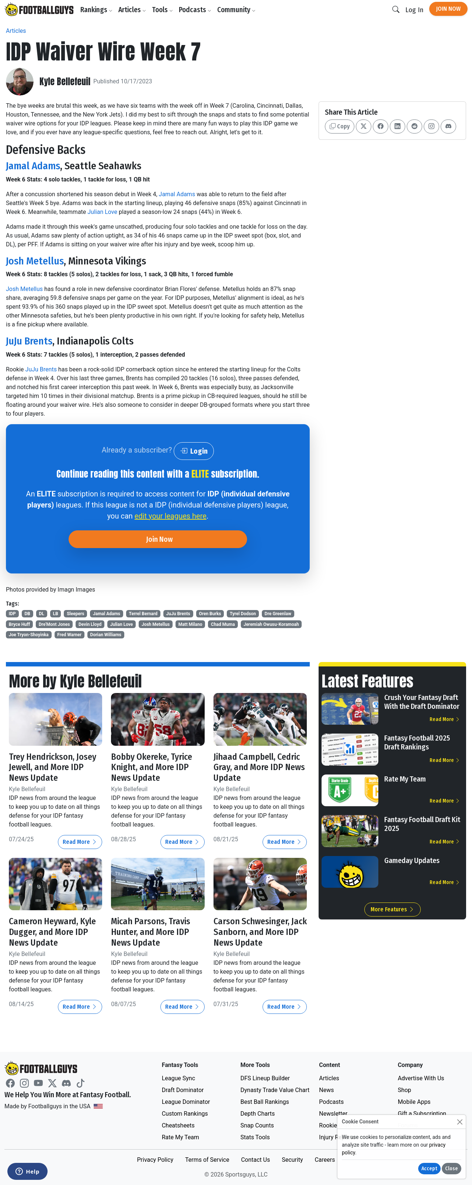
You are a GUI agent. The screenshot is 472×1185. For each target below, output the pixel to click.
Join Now (448, 8)
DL (41, 613)
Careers (325, 1159)
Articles (132, 10)
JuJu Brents (29, 341)
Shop (404, 1090)
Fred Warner (69, 634)
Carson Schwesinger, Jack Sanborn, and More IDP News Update (260, 932)
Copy (340, 126)
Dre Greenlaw (278, 613)
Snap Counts (257, 1125)
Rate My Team (405, 779)
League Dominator (186, 1101)
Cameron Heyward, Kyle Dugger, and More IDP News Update (52, 932)
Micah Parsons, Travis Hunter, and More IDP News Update (150, 932)
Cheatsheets (178, 1125)
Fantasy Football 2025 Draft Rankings (417, 742)
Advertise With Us (421, 1078)
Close (451, 1168)
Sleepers (75, 613)
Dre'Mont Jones (54, 624)
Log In (414, 10)
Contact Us (255, 1159)
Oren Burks (210, 613)
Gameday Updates (412, 860)
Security (292, 1159)
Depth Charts (257, 1113)
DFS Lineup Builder (265, 1078)
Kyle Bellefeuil (64, 81)
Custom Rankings (185, 1113)
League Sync (178, 1078)
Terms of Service (207, 1159)
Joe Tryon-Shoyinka (29, 634)
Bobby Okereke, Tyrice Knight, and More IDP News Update (151, 767)
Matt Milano (190, 624)
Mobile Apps (414, 1101)
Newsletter (333, 1113)
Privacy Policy (155, 1159)
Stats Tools (255, 1137)
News (326, 1090)
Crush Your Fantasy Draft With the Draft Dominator (421, 702)
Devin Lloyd (90, 624)
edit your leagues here (170, 516)
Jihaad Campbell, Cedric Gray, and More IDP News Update (259, 767)
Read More (80, 841)
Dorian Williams (105, 634)
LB (55, 613)
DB (27, 613)
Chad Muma (223, 624)
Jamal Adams (33, 166)
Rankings (96, 10)
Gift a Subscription (422, 1113)
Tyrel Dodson (243, 613)
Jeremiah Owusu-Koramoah (271, 624)
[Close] (460, 1122)
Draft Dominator (183, 1090)
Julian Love (102, 211)
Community (236, 10)
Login (194, 451)
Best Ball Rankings (264, 1101)
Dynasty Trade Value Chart (274, 1090)
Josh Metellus (35, 261)
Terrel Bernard (143, 613)
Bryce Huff (19, 624)
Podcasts (195, 10)
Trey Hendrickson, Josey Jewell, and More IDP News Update (52, 767)
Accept (429, 1168)
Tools (162, 10)
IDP (12, 613)
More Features (392, 909)
